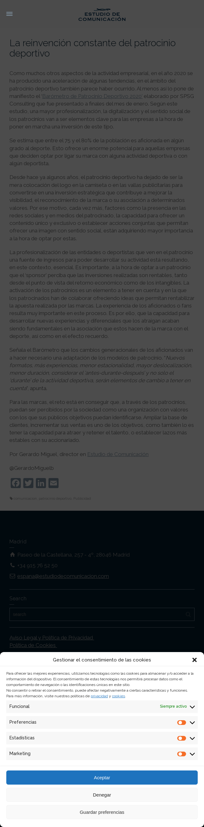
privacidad (99, 696)
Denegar (102, 794)
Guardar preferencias (102, 812)
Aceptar (102, 777)
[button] (194, 660)
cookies (118, 696)
